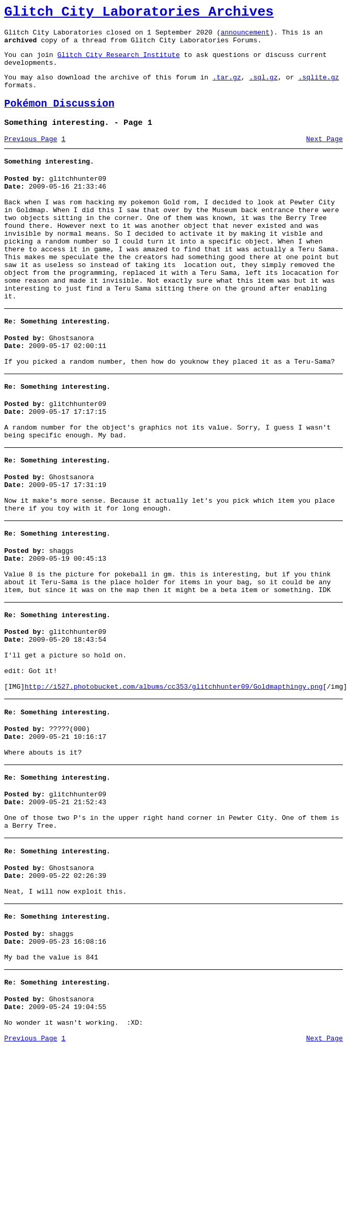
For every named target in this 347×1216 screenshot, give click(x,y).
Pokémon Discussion (59, 118)
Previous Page (30, 156)
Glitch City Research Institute (118, 62)
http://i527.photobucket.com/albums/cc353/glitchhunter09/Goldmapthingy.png (173, 773)
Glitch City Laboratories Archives (139, 13)
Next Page (324, 156)
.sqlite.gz (318, 87)
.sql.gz (263, 87)
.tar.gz (226, 87)
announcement (245, 36)
